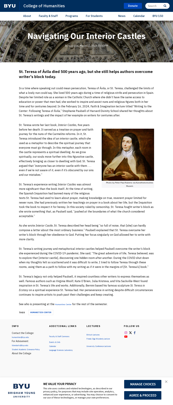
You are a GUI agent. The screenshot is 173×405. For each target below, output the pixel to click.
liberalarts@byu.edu (22, 345)
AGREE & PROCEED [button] (142, 395)
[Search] (157, 6)
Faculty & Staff (48, 16)
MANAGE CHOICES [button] (143, 384)
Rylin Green (73, 45)
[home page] (10, 6)
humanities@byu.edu (22, 337)
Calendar (139, 16)
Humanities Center (67, 304)
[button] (167, 383)
